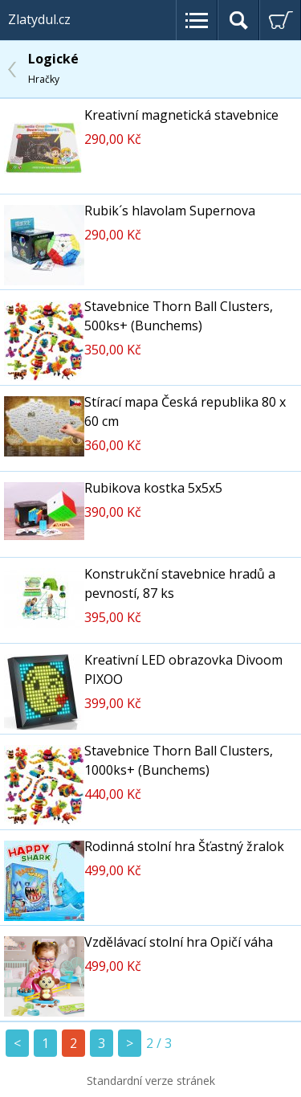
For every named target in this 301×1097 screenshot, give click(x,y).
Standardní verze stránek (151, 1080)
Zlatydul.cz (39, 19)
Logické (53, 68)
